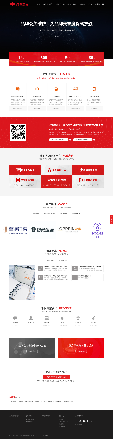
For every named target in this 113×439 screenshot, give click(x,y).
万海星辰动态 (50, 260)
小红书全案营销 (30, 419)
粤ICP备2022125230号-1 (42, 435)
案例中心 (75, 4)
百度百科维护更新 (47, 401)
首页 (38, 4)
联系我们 (97, 4)
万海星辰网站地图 (68, 401)
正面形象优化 (38, 401)
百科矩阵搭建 (76, 213)
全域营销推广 (12, 401)
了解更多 (56, 36)
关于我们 (90, 4)
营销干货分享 (63, 260)
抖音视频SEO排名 (58, 401)
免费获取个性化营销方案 (56, 377)
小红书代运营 (29, 421)
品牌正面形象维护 (29, 401)
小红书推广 (20, 401)
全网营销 (36, 213)
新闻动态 (82, 4)
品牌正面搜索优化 (49, 213)
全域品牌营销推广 (47, 4)
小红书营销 (58, 4)
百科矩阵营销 (67, 4)
